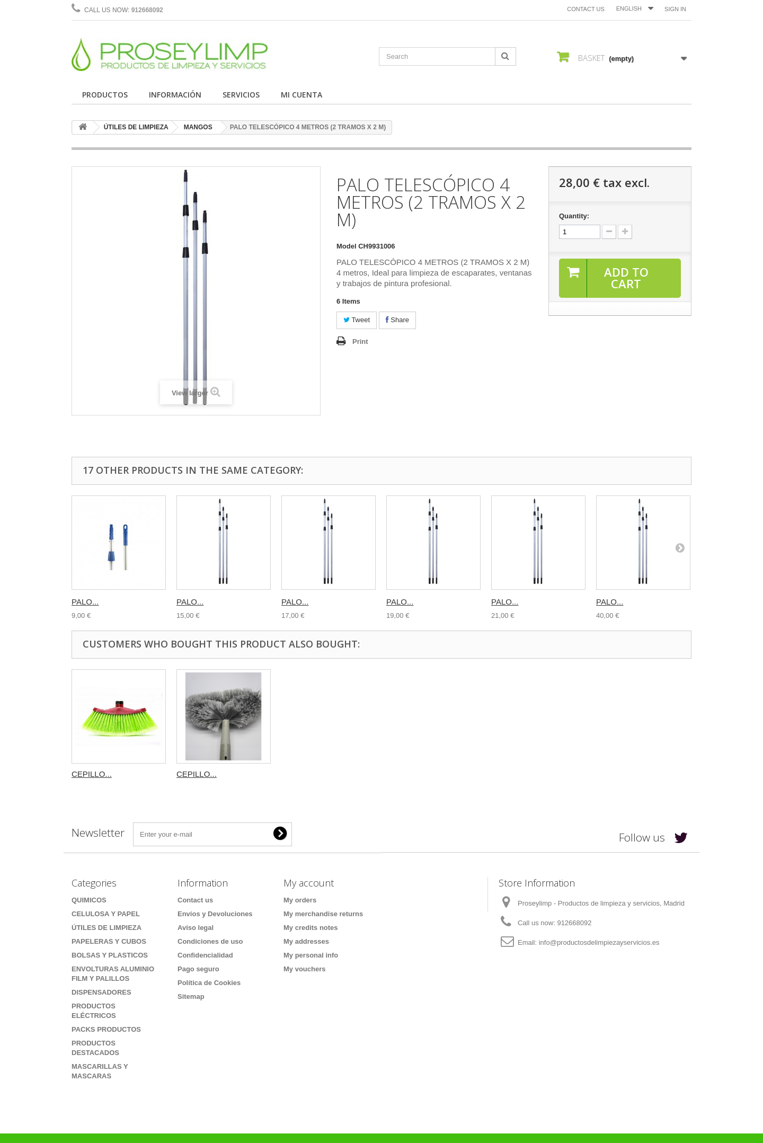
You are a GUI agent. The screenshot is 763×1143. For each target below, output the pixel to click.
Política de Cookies (209, 983)
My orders (299, 900)
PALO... (85, 601)
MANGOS (198, 127)
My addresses (306, 941)
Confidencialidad (205, 955)
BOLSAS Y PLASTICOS (110, 955)
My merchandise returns (323, 914)
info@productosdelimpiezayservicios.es (599, 942)
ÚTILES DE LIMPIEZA (136, 127)
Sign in (675, 9)
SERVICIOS (241, 95)
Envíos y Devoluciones (215, 914)
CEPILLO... (92, 773)
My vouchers (304, 969)
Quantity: (574, 216)
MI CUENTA (301, 95)
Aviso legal (196, 928)
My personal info (310, 955)
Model (346, 246)
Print (360, 341)
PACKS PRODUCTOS (106, 1029)
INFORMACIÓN (175, 95)
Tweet (356, 320)
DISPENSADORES (101, 992)
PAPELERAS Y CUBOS (109, 941)
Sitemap (191, 996)
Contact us (586, 9)
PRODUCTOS (105, 95)
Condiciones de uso (210, 941)
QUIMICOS (89, 900)
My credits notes (310, 928)
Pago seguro (198, 969)
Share (397, 320)
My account (308, 882)
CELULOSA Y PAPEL (106, 914)
